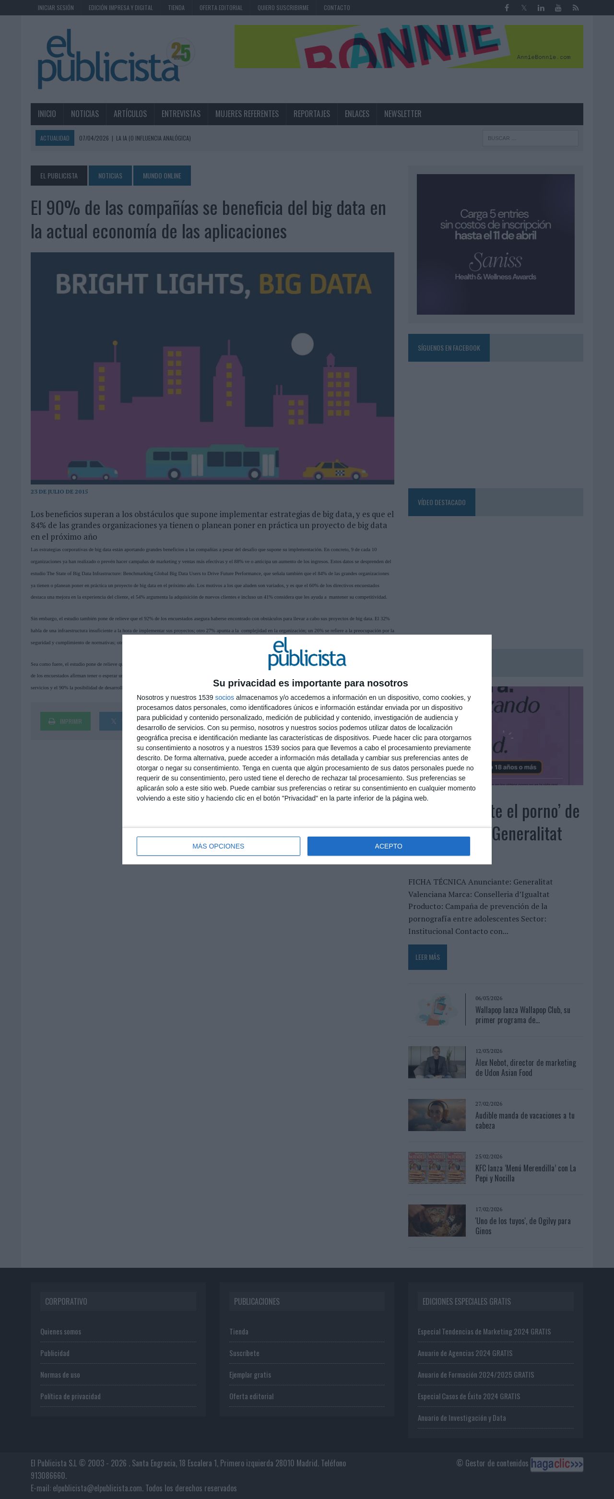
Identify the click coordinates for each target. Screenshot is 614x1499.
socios (224, 697)
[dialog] (307, 749)
